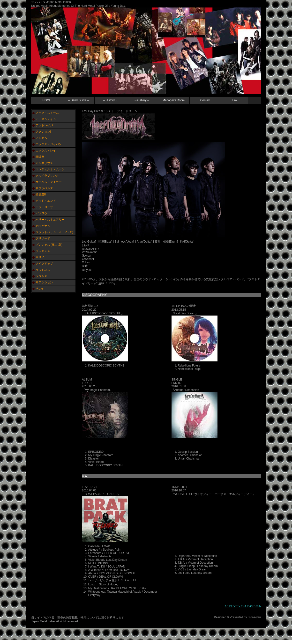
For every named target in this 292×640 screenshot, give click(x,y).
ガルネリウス (44, 163)
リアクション (44, 282)
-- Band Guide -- (78, 100)
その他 (40, 288)
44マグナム (43, 226)
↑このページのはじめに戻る (243, 606)
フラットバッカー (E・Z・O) (54, 232)
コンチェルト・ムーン (50, 169)
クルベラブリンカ (47, 175)
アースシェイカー (47, 119)
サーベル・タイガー (49, 182)
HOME (47, 100)
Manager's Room (174, 100)
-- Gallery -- (142, 100)
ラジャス (41, 276)
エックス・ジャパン (49, 144)
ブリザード (43, 238)
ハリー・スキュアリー (50, 219)
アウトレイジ (44, 125)
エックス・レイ (46, 150)
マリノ (40, 257)
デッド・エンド (46, 200)
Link (234, 100)
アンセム (41, 138)
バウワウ (41, 213)
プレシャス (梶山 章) (49, 244)
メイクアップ (44, 263)
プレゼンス (43, 251)
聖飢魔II (41, 194)
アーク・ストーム (47, 113)
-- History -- (110, 100)
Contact (205, 100)
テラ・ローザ (44, 207)
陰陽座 (40, 156)
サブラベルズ (44, 188)
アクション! (43, 131)
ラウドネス (43, 270)
